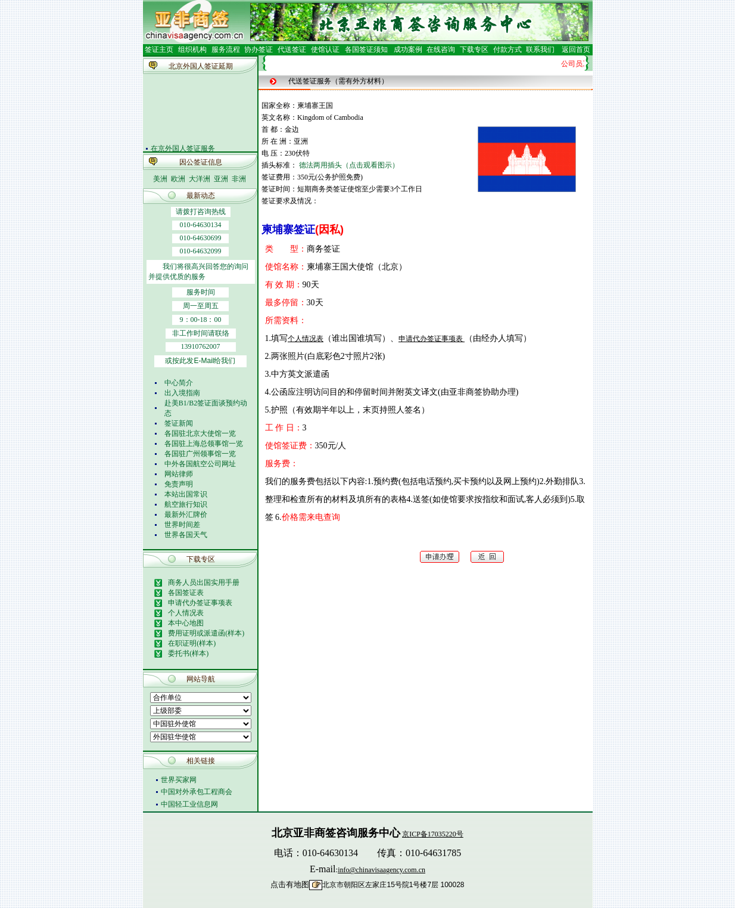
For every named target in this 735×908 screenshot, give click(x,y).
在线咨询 (440, 49)
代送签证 (292, 49)
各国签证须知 (366, 49)
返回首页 (576, 49)
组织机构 (192, 49)
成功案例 (408, 49)
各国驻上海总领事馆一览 (203, 443)
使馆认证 (325, 49)
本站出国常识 (185, 494)
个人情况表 (305, 338)
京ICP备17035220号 (432, 834)
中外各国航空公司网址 (200, 464)
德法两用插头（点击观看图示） (349, 165)
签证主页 (159, 49)
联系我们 (539, 49)
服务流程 (225, 49)
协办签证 (258, 49)
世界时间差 (182, 524)
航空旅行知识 (185, 504)
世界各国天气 (185, 535)
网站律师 (178, 474)
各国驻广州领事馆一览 (200, 454)
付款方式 (507, 49)
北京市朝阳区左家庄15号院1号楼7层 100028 (393, 885)
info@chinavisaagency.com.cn (381, 870)
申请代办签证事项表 (431, 338)
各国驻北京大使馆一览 (200, 433)
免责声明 (178, 484)
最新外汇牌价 (185, 514)
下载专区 (474, 49)
